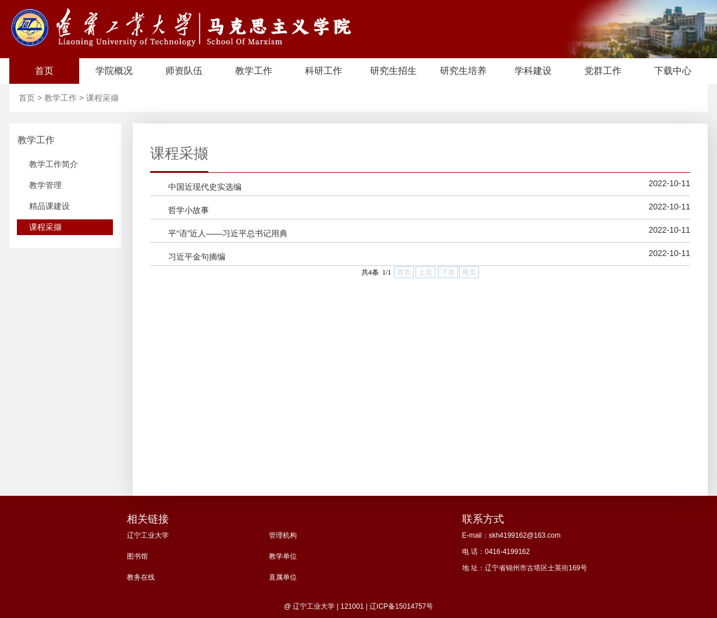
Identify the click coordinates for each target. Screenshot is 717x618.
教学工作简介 (53, 164)
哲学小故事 (188, 210)
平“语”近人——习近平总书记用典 (227, 233)
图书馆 (137, 556)
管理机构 (283, 535)
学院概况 (114, 71)
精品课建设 (49, 206)
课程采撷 (102, 97)
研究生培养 (463, 71)
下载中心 (672, 71)
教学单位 (283, 556)
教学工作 (253, 71)
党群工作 (603, 71)
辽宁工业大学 (148, 535)
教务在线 (141, 577)
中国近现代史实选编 (205, 186)
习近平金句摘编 (196, 256)
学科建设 (533, 71)
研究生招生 (393, 71)
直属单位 (283, 577)
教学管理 (45, 185)
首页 (44, 71)
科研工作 (323, 71)
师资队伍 (184, 71)
